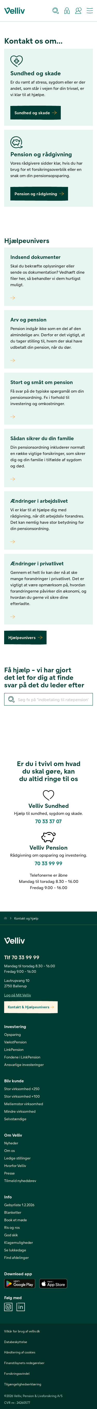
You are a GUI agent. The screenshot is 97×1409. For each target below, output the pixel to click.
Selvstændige (15, 1119)
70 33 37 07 (48, 821)
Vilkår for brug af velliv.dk (22, 1331)
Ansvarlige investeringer (24, 1064)
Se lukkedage (15, 1250)
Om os (9, 1150)
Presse (9, 1173)
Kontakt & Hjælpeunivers (31, 1007)
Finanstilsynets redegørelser (24, 1363)
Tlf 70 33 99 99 (21, 957)
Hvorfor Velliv (15, 1165)
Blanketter (12, 1212)
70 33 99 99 (48, 863)
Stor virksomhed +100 (22, 1096)
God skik (11, 1235)
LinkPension (14, 1049)
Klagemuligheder (18, 1242)
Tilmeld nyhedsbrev (20, 1180)
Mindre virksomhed (19, 1111)
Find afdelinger (16, 1257)
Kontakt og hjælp (26, 918)
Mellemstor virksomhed (23, 1104)
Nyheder (11, 1143)
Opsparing (12, 1034)
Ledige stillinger (17, 1158)
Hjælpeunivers (25, 637)
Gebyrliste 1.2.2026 (19, 1205)
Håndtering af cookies (19, 1352)
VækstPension (15, 1042)
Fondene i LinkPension (22, 1057)
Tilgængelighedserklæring (22, 1384)
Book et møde (15, 1220)
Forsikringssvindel (16, 1373)
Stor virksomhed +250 (22, 1088)
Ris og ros (12, 1227)
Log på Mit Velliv (17, 995)
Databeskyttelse (15, 1342)
